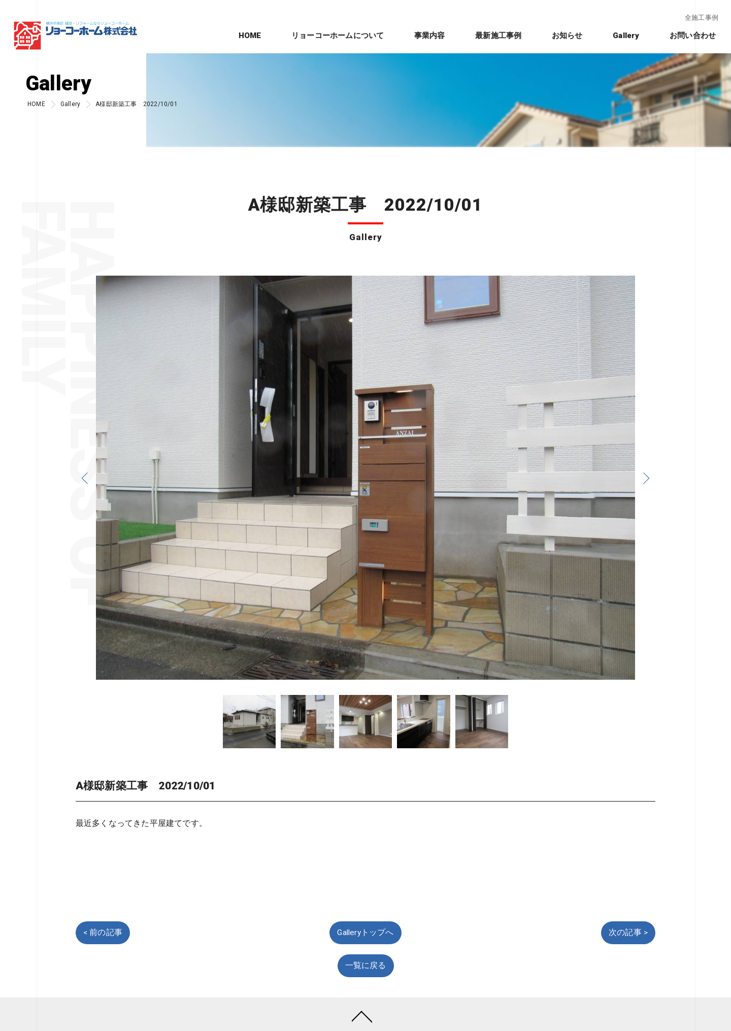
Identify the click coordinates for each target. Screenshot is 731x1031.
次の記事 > (628, 932)
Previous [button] (86, 478)
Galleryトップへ (365, 932)
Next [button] (645, 478)
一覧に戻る (365, 965)
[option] (365, 478)
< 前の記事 (102, 932)
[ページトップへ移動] (362, 1016)
